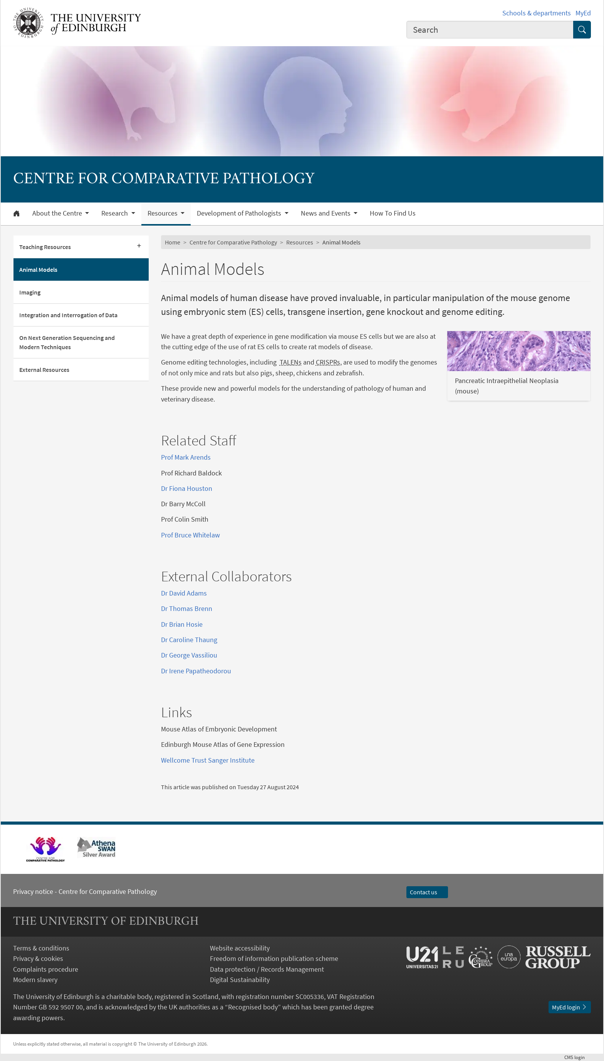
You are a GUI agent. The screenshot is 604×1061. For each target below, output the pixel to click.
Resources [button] (163, 213)
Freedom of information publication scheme (274, 958)
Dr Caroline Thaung (189, 639)
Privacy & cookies (38, 958)
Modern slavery (35, 979)
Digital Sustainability (240, 979)
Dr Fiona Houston (186, 488)
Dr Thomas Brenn (186, 608)
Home (172, 242)
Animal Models (38, 269)
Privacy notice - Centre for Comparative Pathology (85, 891)
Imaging (29, 292)
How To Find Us (393, 213)
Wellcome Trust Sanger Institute (208, 760)
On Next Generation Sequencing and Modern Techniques (67, 342)
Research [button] (115, 213)
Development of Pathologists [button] (240, 213)
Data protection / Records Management (267, 969)
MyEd (583, 12)
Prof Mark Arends (186, 457)
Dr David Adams (184, 593)
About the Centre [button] (58, 213)
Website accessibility (240, 948)
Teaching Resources (45, 247)
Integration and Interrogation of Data (68, 315)
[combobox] (490, 29)
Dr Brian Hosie (182, 624)
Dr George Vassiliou (189, 655)
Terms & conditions (41, 948)
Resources (299, 242)
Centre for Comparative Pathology (233, 242)
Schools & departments (536, 12)
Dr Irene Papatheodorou (196, 670)
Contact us (427, 892)
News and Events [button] (326, 213)
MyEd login (569, 1007)
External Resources (44, 369)
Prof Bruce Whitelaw (190, 534)
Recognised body (253, 1006)
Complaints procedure (45, 969)
